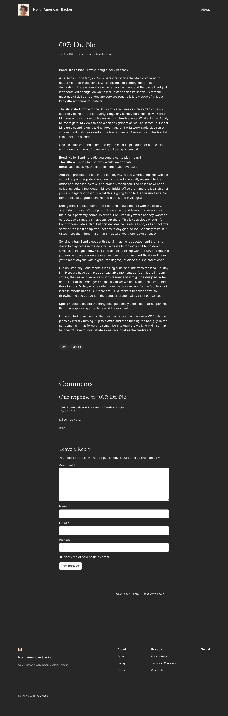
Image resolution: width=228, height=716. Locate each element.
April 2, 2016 (68, 411)
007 (64, 346)
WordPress (41, 695)
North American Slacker (52, 9)
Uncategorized (104, 53)
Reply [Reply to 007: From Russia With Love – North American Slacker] (62, 427)
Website (65, 540)
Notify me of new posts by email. (87, 557)
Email (64, 523)
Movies (77, 346)
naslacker (87, 53)
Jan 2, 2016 (66, 53)
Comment (67, 465)
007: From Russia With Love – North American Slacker (93, 407)
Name (64, 506)
